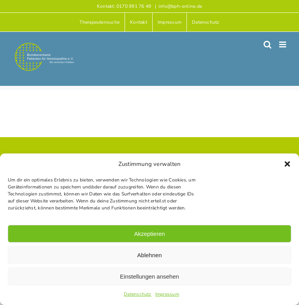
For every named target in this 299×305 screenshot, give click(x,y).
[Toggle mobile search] (267, 44)
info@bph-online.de (180, 6)
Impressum (167, 294)
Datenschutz (137, 294)
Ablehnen (149, 255)
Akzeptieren (149, 233)
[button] (287, 164)
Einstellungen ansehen (149, 276)
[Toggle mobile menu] (283, 44)
